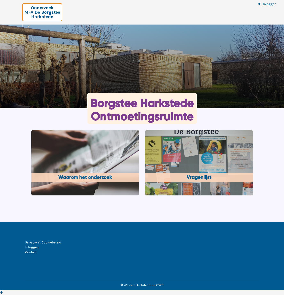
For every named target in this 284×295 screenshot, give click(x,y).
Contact (31, 252)
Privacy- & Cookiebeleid (43, 242)
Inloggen (269, 4)
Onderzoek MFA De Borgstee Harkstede (42, 12)
